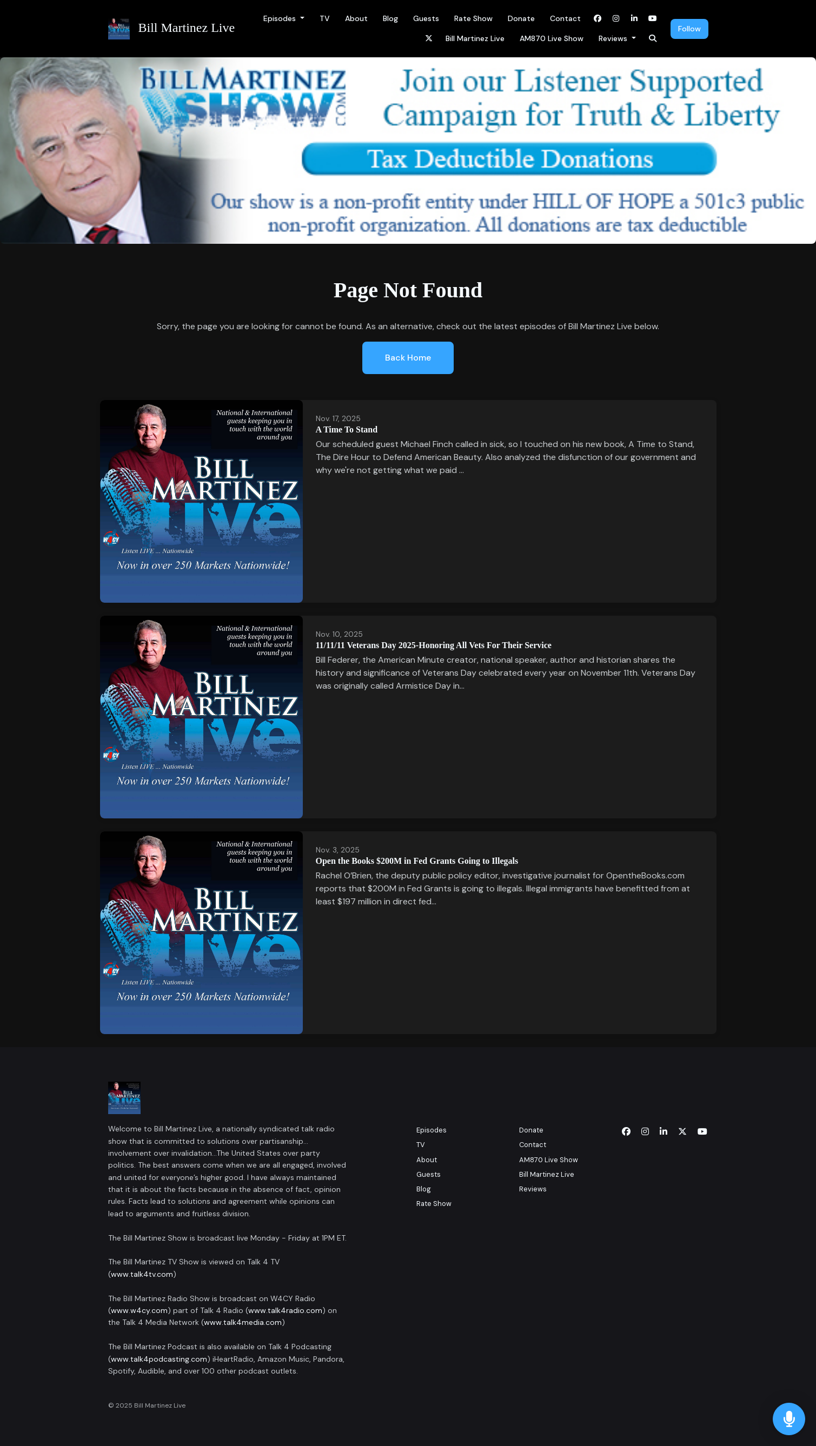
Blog (390, 18)
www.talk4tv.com (142, 1274)
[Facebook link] (597, 19)
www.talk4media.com (243, 1322)
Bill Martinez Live (475, 38)
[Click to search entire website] (652, 39)
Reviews (614, 38)
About (356, 18)
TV (325, 18)
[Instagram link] (616, 19)
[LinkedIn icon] (663, 1132)
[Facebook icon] (626, 1132)
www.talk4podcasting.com (159, 1359)
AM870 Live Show (551, 38)
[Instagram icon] (645, 1132)
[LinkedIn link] (634, 19)
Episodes (280, 18)
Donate (521, 18)
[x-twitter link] (429, 39)
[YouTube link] (652, 19)
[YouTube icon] (702, 1132)
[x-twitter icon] (682, 1132)
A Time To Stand (347, 429)
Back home (408, 357)
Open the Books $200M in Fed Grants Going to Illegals (417, 860)
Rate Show (473, 18)
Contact (565, 18)
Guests (426, 18)
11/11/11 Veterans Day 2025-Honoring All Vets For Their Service (434, 645)
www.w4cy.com (139, 1310)
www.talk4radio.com (285, 1310)
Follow (689, 29)
